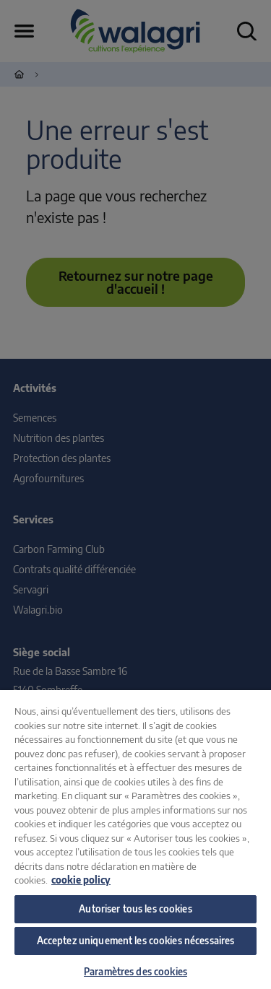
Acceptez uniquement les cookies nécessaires (136, 940)
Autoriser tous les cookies (135, 909)
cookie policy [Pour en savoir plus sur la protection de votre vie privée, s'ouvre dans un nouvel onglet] (81, 880)
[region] (135, 839)
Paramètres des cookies (135, 971)
